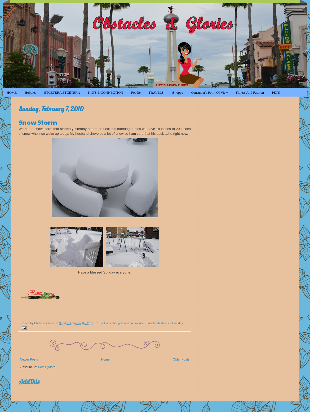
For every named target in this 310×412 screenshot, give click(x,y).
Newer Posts (29, 359)
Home (105, 359)
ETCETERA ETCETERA (62, 92)
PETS (276, 92)
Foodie (136, 92)
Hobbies (30, 92)
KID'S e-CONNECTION (105, 92)
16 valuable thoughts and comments (120, 323)
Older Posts (181, 359)
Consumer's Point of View (209, 92)
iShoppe (177, 92)
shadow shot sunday (170, 323)
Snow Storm (38, 122)
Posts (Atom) (47, 367)
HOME (12, 92)
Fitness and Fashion (250, 92)
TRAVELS (156, 92)
